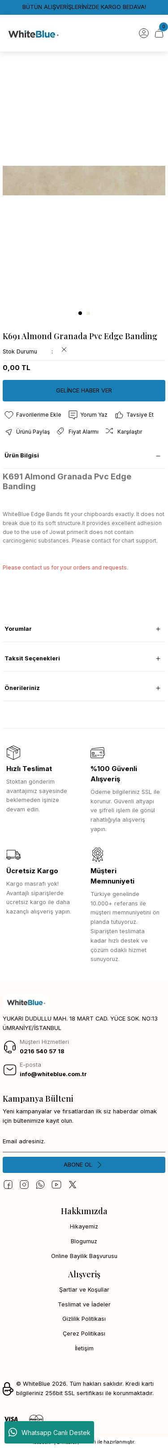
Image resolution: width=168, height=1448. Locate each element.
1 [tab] (80, 313)
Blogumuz (84, 1241)
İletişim (84, 1348)
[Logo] (33, 33)
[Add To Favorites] (32, 415)
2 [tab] (88, 313)
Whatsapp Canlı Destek (49, 1432)
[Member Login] (144, 33)
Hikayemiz (84, 1226)
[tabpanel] (84, 181)
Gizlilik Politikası (84, 1318)
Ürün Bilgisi (21, 455)
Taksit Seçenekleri (32, 658)
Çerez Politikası (84, 1333)
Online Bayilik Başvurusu (84, 1256)
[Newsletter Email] (84, 1141)
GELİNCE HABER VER (84, 390)
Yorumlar (18, 628)
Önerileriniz (22, 688)
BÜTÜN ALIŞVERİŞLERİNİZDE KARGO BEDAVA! (84, 7)
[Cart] (159, 33)
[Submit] (84, 1165)
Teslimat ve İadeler (84, 1304)
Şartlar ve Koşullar (84, 1289)
